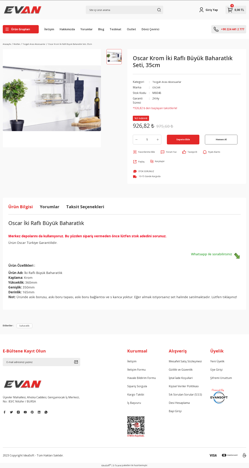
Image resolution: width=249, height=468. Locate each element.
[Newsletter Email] (41, 362)
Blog (101, 29)
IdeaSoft (106, 465)
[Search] (124, 10)
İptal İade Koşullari (181, 378)
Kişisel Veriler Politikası (184, 386)
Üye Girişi (216, 369)
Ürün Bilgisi (20, 206)
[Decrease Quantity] (136, 139)
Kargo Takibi (135, 394)
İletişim (49, 29)
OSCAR (156, 87)
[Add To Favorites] (144, 152)
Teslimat (115, 29)
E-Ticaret (117, 465)
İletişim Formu (136, 369)
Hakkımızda (67, 29)
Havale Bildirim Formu (141, 378)
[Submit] (77, 362)
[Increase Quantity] (157, 139)
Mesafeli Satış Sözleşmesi (185, 361)
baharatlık (24, 325)
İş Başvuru (134, 403)
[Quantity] (147, 139)
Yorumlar (86, 29)
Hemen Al (221, 139)
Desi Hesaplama (179, 403)
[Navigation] (21, 29)
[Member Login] (208, 10)
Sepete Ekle (183, 139)
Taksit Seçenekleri (85, 206)
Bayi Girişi (175, 411)
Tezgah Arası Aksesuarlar (169, 82)
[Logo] (23, 10)
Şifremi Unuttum (221, 378)
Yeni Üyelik (217, 361)
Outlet (131, 29)
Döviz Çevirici (150, 29)
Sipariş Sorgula (137, 386)
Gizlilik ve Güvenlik (181, 369)
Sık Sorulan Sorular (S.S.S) (185, 394)
